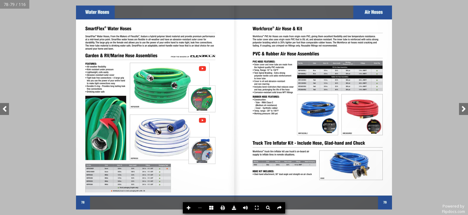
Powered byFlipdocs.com (453, 208)
